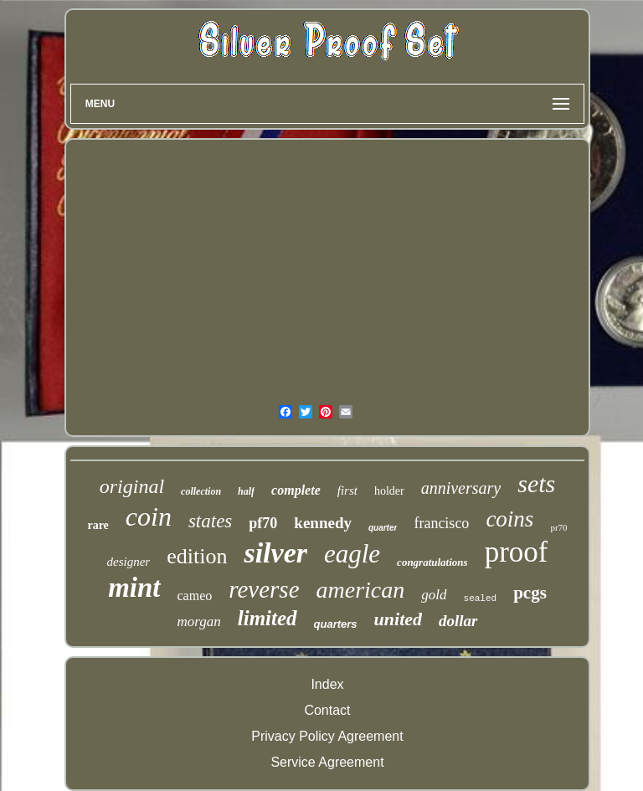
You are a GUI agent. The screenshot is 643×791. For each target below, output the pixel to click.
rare (97, 525)
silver (275, 552)
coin (149, 516)
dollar (458, 620)
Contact (327, 710)
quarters (336, 624)
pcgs (530, 593)
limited (267, 618)
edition (197, 556)
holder (389, 491)
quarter (382, 527)
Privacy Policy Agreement (327, 736)
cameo (195, 595)
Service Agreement (326, 762)
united (398, 619)
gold (433, 595)
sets (536, 483)
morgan (198, 621)
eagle (352, 553)
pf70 (263, 523)
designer (129, 561)
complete (296, 490)
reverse (264, 589)
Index (327, 684)
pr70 (558, 527)
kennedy (323, 523)
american (360, 590)
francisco (441, 523)
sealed (480, 598)
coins (509, 519)
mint (134, 588)
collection (201, 491)
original (132, 486)
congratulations (432, 562)
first (347, 490)
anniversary (461, 488)
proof (516, 552)
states (210, 521)
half (246, 491)
